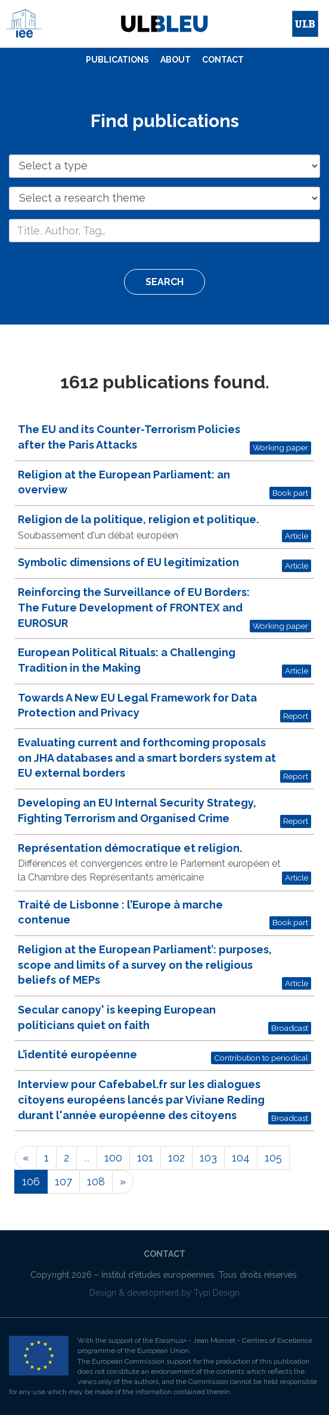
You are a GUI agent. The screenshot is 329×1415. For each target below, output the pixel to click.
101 (145, 1157)
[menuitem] (117, 60)
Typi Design (217, 1292)
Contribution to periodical (261, 1057)
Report (295, 716)
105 (273, 1157)
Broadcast (289, 1028)
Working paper (280, 447)
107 (63, 1181)
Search (164, 282)
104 (241, 1157)
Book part (290, 493)
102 (176, 1157)
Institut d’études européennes (158, 1275)
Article (296, 535)
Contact (223, 59)
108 (96, 1181)
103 (208, 1157)
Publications (117, 59)
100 (113, 1157)
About (175, 59)
